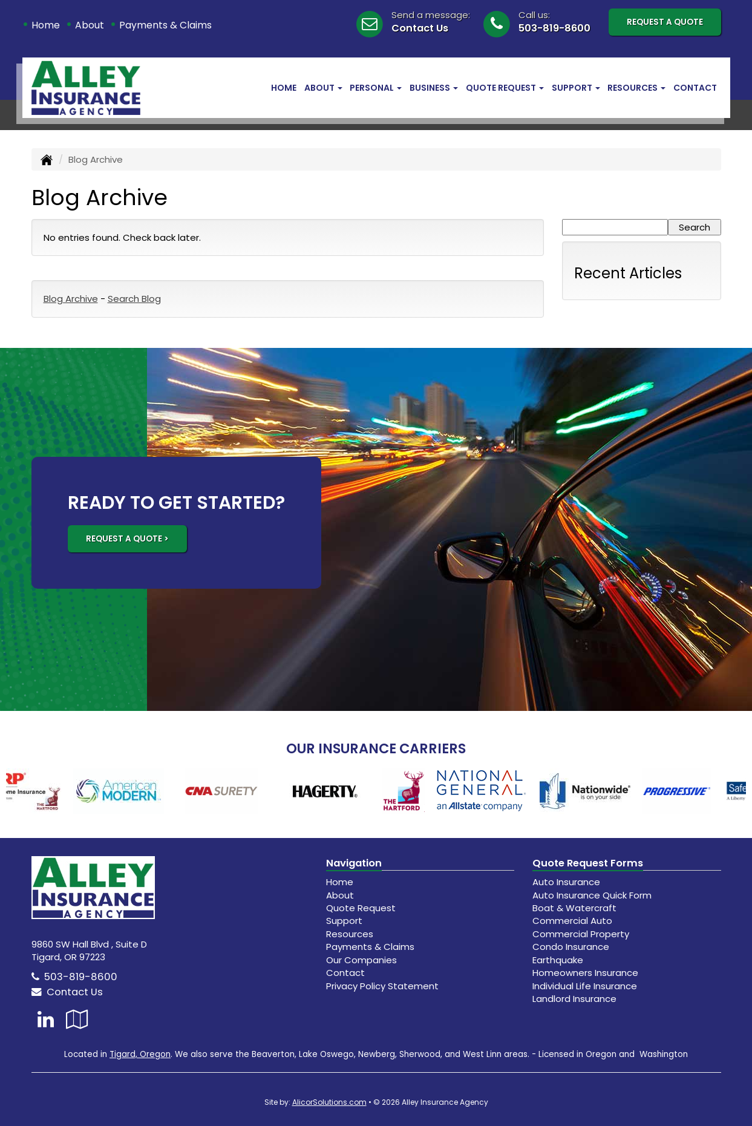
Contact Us (419, 28)
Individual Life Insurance (584, 986)
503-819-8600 (554, 28)
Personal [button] (376, 88)
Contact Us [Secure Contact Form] (67, 992)
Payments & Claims (165, 25)
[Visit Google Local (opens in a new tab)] (77, 1019)
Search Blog (134, 298)
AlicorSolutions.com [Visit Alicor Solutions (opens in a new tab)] (329, 1102)
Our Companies (361, 960)
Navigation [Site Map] (354, 863)
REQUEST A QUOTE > (127, 539)
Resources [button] (636, 88)
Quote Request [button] (505, 88)
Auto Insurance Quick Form (592, 895)
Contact (695, 88)
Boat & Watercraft (574, 908)
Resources (349, 934)
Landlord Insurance (574, 998)
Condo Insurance (570, 946)
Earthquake (557, 960)
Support (344, 920)
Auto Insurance (566, 882)
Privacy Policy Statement (382, 986)
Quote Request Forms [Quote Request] (587, 863)
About (89, 25)
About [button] (323, 88)
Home (45, 25)
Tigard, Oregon (140, 1054)
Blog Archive (71, 298)
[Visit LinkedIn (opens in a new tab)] (45, 1019)
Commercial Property (580, 934)
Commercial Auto (572, 920)
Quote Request (361, 908)
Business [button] (434, 88)
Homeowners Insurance (585, 972)
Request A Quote (665, 22)
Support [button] (576, 88)
